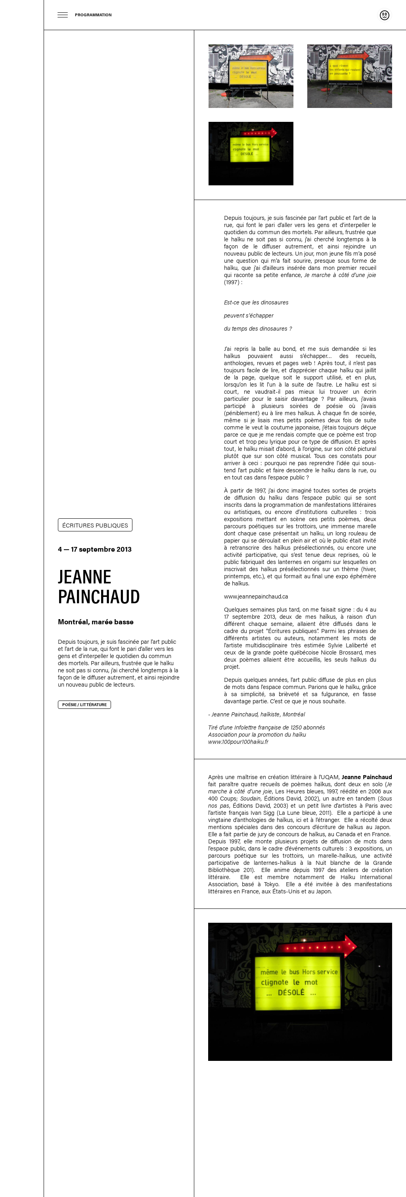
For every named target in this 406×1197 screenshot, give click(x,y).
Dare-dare (22, 598)
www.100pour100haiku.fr (238, 741)
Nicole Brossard (341, 652)
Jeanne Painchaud (235, 714)
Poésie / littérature (84, 704)
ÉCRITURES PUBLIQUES (95, 525)
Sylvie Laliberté (348, 645)
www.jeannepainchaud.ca (256, 596)
